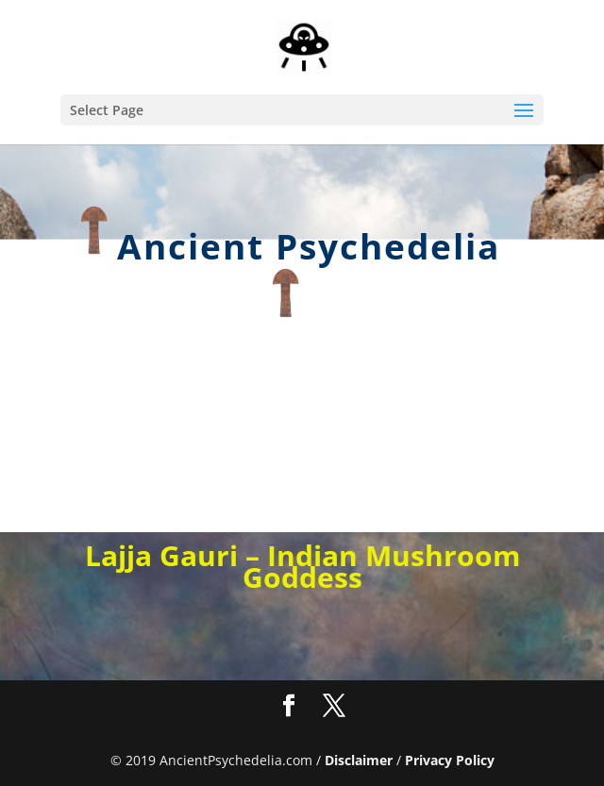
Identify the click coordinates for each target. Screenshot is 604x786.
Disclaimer (359, 760)
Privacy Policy (450, 760)
